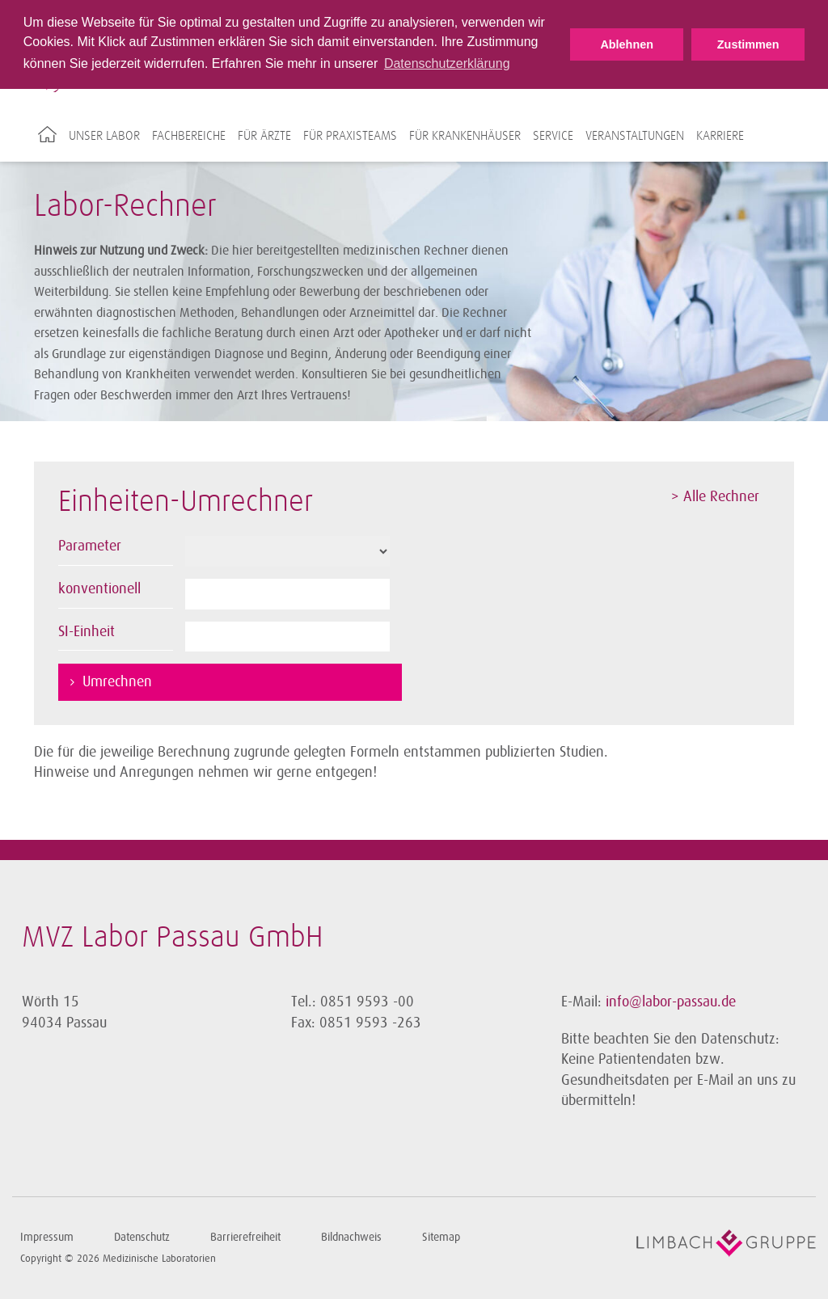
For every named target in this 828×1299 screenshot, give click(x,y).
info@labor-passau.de (671, 1001)
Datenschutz (142, 1237)
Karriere (720, 135)
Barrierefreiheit (245, 1237)
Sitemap (441, 1237)
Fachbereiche (189, 135)
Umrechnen (117, 681)
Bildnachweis (351, 1237)
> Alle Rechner (715, 496)
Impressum (47, 1237)
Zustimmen (748, 44)
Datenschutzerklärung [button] (447, 63)
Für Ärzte (264, 135)
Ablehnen (626, 44)
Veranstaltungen (634, 135)
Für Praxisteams (350, 135)
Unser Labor (104, 135)
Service (553, 135)
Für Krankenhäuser (465, 135)
